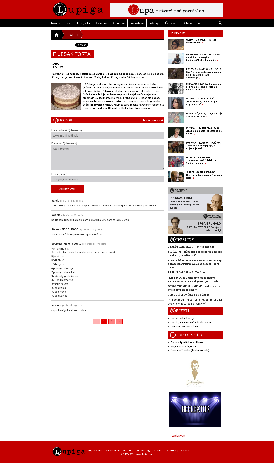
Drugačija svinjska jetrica (184, 326)
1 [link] (104, 321)
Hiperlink (101, 23)
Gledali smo (192, 23)
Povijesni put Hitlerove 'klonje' (187, 342)
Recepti (72, 35)
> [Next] (119, 321)
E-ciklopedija (186, 335)
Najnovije (177, 33)
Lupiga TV (83, 23)
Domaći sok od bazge (182, 318)
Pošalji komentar (68, 189)
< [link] (96, 321)
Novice (55, 23)
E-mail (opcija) (107, 177)
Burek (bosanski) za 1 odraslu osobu (191, 322)
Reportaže (137, 23)
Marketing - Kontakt (149, 450)
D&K (68, 23)
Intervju (154, 23)
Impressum (94, 450)
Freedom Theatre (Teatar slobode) (190, 350)
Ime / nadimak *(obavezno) (107, 134)
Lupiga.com (178, 435)
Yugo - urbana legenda (183, 346)
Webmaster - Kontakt (119, 450)
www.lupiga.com (144, 454)
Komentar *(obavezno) (107, 156)
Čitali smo (171, 23)
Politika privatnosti (178, 450)
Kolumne (119, 23)
